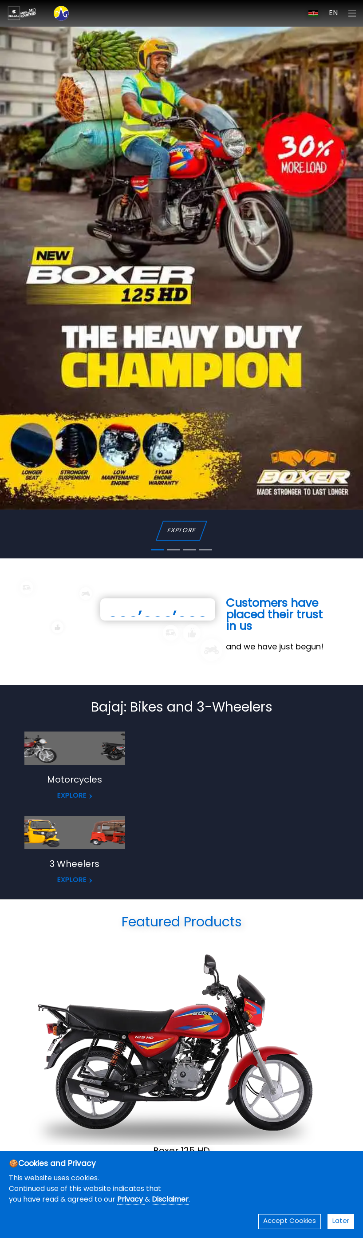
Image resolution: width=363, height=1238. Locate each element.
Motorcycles (74, 780)
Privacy (131, 1199)
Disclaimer (170, 1199)
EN (333, 13)
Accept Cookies (289, 1221)
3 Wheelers (74, 864)
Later (340, 1221)
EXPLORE (181, 530)
